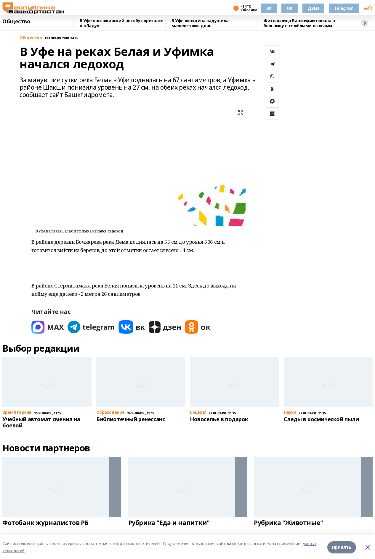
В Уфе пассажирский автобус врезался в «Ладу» (121, 23)
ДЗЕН (313, 8)
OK (289, 8)
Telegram (344, 8)
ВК (268, 8)
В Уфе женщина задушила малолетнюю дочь (200, 23)
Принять (341, 547)
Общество (16, 21)
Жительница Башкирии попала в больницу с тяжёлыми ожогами (299, 23)
